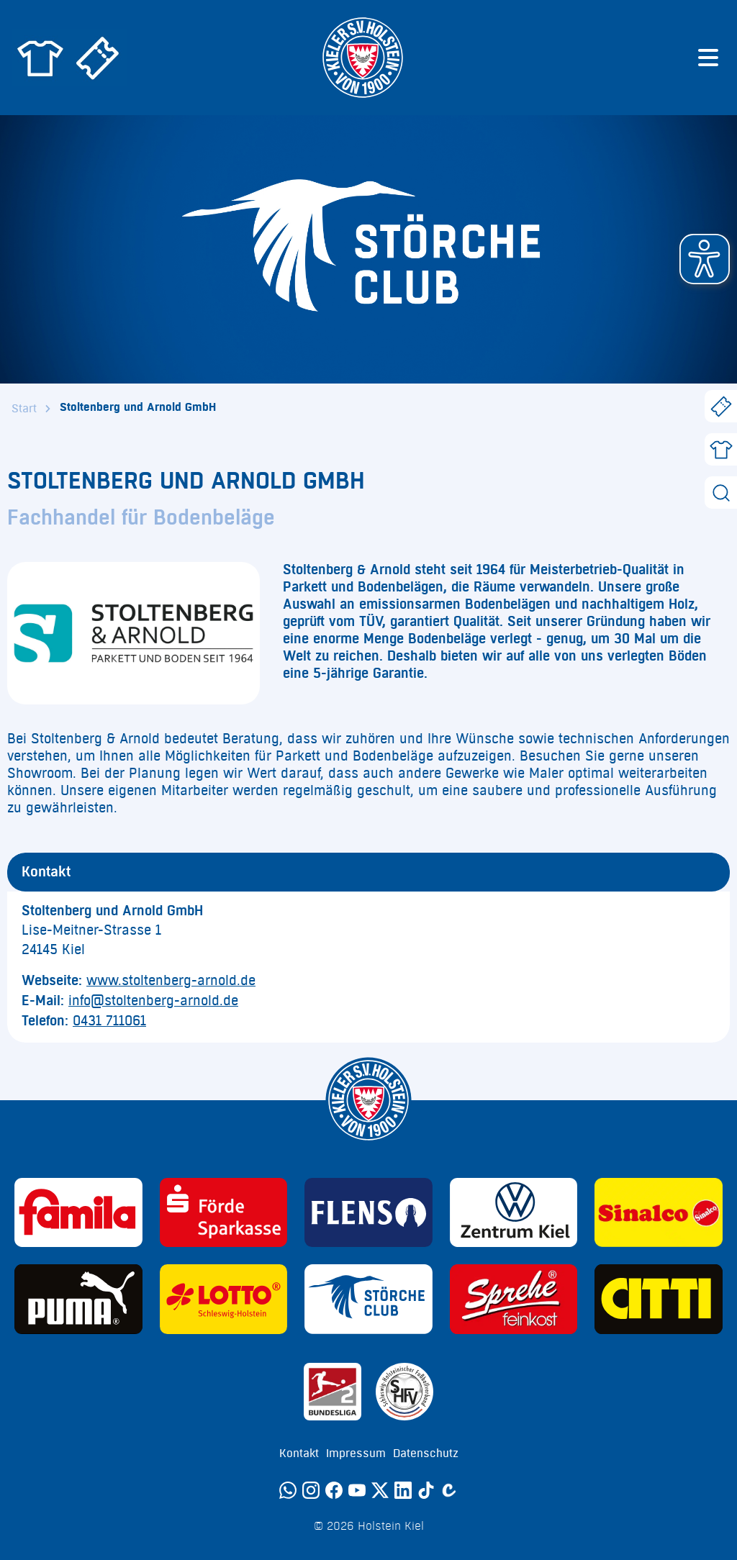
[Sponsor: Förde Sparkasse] (224, 1213)
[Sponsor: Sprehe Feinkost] (514, 1299)
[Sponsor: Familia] (78, 1213)
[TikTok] (426, 1490)
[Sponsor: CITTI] (658, 1299)
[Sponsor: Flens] (368, 1213)
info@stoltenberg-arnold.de (153, 1001)
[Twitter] (380, 1490)
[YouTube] (357, 1490)
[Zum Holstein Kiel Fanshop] (40, 57)
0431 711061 (109, 1021)
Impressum (356, 1453)
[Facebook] (334, 1490)
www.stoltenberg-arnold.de (171, 980)
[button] (704, 259)
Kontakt (299, 1453)
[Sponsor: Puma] (78, 1299)
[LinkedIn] (403, 1490)
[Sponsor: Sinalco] (658, 1213)
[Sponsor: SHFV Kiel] (404, 1391)
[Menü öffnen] (708, 57)
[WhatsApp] (288, 1490)
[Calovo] (449, 1490)
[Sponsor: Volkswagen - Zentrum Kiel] (514, 1213)
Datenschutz (425, 1453)
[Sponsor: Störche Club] (368, 1299)
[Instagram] (311, 1490)
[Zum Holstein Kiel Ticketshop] (98, 57)
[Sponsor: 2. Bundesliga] (332, 1391)
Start (24, 409)
